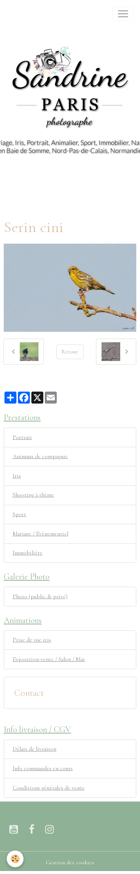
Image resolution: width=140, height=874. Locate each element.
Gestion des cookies (70, 862)
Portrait (22, 437)
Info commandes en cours (43, 768)
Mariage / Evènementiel (40, 533)
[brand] (15, 14)
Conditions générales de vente (49, 787)
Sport (19, 514)
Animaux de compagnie (40, 456)
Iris (17, 475)
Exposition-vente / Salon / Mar (49, 659)
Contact (29, 692)
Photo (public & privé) (40, 596)
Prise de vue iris (32, 639)
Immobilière (28, 552)
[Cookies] (15, 858)
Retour (70, 351)
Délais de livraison (34, 749)
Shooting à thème (33, 494)
